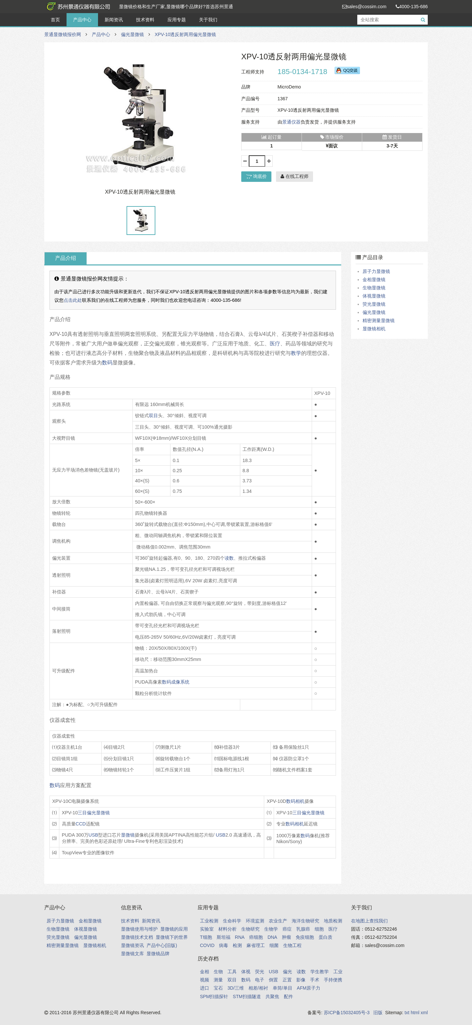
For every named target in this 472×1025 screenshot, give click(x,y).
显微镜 (128, 835)
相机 (300, 801)
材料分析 (227, 929)
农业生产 (278, 920)
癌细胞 (256, 937)
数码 (107, 362)
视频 (204, 979)
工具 (232, 971)
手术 (314, 979)
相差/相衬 (258, 988)
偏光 (287, 971)
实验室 (207, 929)
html (415, 1012)
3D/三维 (235, 988)
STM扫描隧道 (247, 996)
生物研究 (250, 929)
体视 (245, 971)
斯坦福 (223, 937)
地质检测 (333, 920)
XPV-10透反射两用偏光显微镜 (185, 34)
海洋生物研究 (305, 920)
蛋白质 (325, 937)
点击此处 (73, 300)
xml (424, 1012)
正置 (287, 979)
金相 (204, 971)
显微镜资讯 (132, 945)
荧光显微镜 (374, 304)
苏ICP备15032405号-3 (347, 1012)
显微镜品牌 (158, 953)
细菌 (274, 945)
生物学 (271, 929)
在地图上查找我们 (369, 920)
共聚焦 (272, 996)
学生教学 (319, 971)
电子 (259, 979)
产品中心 (82, 19)
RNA (240, 937)
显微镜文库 (132, 953)
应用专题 (176, 19)
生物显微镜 (374, 287)
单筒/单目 (282, 988)
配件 (288, 996)
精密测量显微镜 (379, 320)
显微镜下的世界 (172, 937)
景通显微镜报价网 (77, 6)
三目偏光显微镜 (94, 812)
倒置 (273, 979)
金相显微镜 (374, 279)
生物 (218, 971)
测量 (218, 979)
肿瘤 (286, 937)
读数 (229, 558)
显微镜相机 (374, 328)
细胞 (319, 929)
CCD (81, 823)
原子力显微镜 (376, 271)
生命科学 (232, 920)
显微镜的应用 (174, 929)
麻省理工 (255, 945)
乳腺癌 (303, 929)
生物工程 (292, 945)
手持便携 (333, 979)
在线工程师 (294, 176)
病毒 (223, 945)
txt (406, 1012)
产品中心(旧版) (162, 945)
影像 (300, 979)
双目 (153, 415)
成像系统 (180, 682)
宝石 (218, 988)
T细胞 (206, 937)
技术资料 (145, 19)
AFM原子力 (309, 988)
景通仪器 (291, 122)
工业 (338, 971)
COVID (207, 945)
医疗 (275, 343)
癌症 (287, 929)
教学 (296, 353)
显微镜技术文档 (137, 937)
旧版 (378, 1012)
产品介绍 (65, 258)
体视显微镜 (374, 296)
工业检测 (209, 920)
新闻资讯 (114, 19)
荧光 (259, 971)
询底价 (256, 176)
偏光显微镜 (132, 34)
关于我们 (208, 19)
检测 (237, 945)
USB (93, 835)
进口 (204, 988)
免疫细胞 (305, 937)
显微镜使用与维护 (139, 929)
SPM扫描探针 (214, 996)
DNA (272, 937)
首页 (55, 19)
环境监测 (255, 920)
